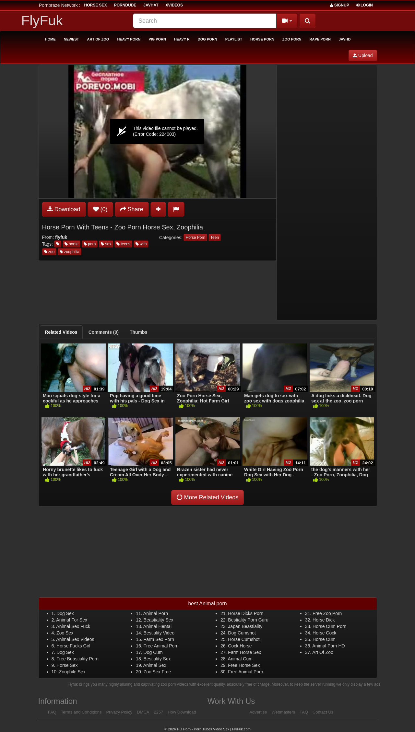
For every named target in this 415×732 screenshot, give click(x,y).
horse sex (95, 5)
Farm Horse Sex (244, 652)
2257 (158, 712)
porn (90, 244)
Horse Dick (324, 619)
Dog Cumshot (242, 632)
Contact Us (323, 712)
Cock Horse (240, 645)
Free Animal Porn (161, 645)
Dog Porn (207, 39)
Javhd (344, 39)
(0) (100, 209)
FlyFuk (42, 20)
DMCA (143, 712)
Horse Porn (262, 39)
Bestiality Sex (157, 658)
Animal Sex (154, 665)
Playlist (233, 39)
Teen (214, 237)
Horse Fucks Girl (73, 645)
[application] (157, 131)
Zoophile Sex (72, 671)
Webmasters (283, 712)
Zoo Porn (292, 39)
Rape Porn (320, 39)
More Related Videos (206, 497)
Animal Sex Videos (75, 639)
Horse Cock (324, 632)
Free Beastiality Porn (77, 658)
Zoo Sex (64, 632)
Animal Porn (155, 613)
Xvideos (174, 5)
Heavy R (182, 39)
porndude (125, 5)
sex (106, 244)
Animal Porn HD (328, 645)
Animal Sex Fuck (73, 626)
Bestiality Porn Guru (248, 619)
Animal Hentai (157, 626)
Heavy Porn (128, 39)
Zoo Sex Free (157, 671)
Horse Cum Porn (329, 626)
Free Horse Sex (244, 665)
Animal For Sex (71, 619)
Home (50, 39)
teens (123, 244)
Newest (71, 39)
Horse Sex (66, 665)
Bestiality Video (159, 632)
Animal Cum (240, 658)
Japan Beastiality (245, 626)
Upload (363, 55)
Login (364, 5)
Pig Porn (157, 39)
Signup (339, 5)
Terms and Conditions (81, 712)
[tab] (61, 332)
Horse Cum (324, 639)
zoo (49, 252)
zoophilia (69, 252)
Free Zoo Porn (327, 613)
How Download (182, 712)
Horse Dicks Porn (245, 613)
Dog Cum (153, 652)
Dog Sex (65, 613)
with (141, 244)
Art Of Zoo (322, 652)
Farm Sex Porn (159, 639)
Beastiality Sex (158, 619)
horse (71, 244)
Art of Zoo (98, 39)
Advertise (258, 712)
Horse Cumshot (243, 639)
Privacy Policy (119, 712)
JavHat (150, 5)
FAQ (52, 712)
